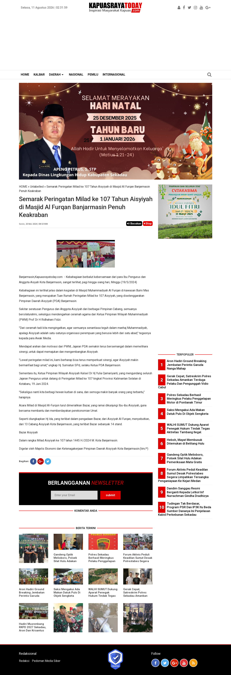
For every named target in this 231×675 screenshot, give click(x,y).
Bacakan (134, 223)
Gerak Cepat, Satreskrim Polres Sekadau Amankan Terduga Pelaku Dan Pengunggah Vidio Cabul (136, 597)
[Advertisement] (115, 42)
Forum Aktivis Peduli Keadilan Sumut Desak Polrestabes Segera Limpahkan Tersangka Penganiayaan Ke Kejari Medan (137, 563)
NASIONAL (76, 74)
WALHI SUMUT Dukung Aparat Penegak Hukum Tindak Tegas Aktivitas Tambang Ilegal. (102, 596)
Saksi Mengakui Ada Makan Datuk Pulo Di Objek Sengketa (67, 592)
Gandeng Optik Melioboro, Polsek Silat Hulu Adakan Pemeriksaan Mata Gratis (66, 561)
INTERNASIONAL (114, 74)
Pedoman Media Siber (46, 661)
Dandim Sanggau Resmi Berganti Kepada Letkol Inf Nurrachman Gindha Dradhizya (188, 492)
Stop (148, 223)
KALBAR (39, 74)
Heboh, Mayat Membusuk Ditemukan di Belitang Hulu (185, 441)
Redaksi (24, 661)
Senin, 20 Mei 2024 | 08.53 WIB (33, 224)
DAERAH (55, 74)
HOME (25, 74)
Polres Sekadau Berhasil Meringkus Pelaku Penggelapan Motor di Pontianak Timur (101, 561)
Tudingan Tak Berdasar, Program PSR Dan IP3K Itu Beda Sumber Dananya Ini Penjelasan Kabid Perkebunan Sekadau (184, 509)
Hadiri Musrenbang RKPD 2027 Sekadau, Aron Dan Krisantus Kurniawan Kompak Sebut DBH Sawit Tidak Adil (32, 632)
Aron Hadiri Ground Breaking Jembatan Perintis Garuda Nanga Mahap (31, 594)
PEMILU (93, 74)
